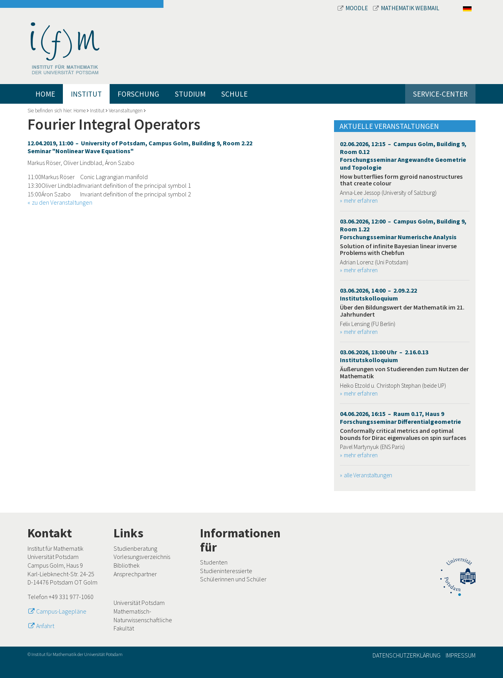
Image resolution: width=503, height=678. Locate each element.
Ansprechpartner (135, 574)
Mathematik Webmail (406, 8)
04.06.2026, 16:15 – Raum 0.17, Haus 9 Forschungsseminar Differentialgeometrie (400, 417)
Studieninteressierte (226, 571)
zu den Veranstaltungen (62, 202)
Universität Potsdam (139, 603)
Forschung (138, 94)
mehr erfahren (361, 200)
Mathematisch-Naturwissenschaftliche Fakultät (143, 619)
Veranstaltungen (126, 110)
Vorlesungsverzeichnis (142, 557)
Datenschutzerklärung (407, 655)
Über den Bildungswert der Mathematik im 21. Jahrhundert (402, 310)
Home (45, 94)
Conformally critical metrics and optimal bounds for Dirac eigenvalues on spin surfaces (403, 434)
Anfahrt (45, 626)
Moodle (353, 8)
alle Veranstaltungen (368, 475)
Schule (234, 94)
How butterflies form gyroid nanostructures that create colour (401, 179)
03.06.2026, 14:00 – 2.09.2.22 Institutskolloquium (378, 294)
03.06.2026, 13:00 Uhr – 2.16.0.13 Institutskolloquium (384, 356)
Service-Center (440, 94)
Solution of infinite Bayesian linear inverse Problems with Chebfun (398, 249)
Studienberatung (135, 548)
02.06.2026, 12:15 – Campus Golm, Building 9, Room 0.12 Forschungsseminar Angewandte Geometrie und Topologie (403, 155)
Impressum (460, 655)
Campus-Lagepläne (61, 611)
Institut (86, 94)
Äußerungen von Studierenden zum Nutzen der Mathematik (404, 372)
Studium (190, 94)
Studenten (214, 562)
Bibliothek (127, 565)
